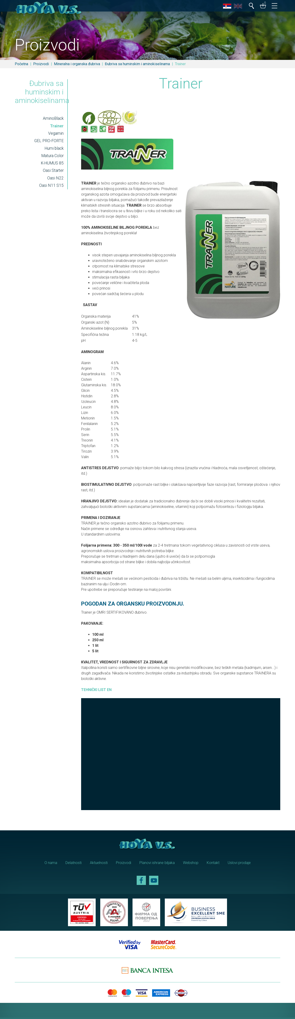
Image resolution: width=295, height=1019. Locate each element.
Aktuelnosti (99, 864)
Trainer (56, 127)
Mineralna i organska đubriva (77, 64)
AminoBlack (52, 119)
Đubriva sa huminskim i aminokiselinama (137, 64)
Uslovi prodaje (239, 864)
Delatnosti (73, 864)
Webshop (190, 864)
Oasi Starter (53, 172)
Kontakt (213, 864)
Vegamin (55, 134)
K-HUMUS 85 (51, 164)
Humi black (53, 149)
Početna (21, 64)
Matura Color (52, 157)
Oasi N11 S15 (51, 186)
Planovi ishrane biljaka (157, 864)
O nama (50, 864)
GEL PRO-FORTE (48, 142)
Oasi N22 (55, 179)
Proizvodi (41, 64)
